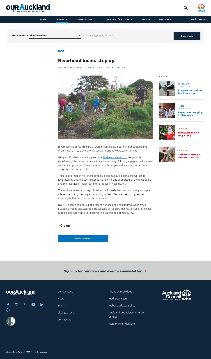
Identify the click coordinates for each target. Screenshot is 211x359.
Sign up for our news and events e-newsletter (105, 271)
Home (43, 19)
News (61, 50)
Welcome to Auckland (122, 323)
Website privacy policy (122, 305)
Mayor (146, 19)
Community (92, 67)
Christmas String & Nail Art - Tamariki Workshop (189, 156)
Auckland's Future (119, 19)
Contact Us (64, 319)
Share (65, 226)
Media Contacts (118, 298)
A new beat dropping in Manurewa (190, 114)
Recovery (165, 19)
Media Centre (198, 19)
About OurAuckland (120, 291)
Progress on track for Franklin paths (190, 92)
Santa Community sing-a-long (188, 134)
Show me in (19, 35)
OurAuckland (65, 291)
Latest (62, 19)
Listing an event (67, 312)
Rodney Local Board (114, 157)
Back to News (83, 238)
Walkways (105, 67)
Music (181, 106)
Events (61, 305)
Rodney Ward (119, 67)
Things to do (86, 19)
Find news (187, 36)
